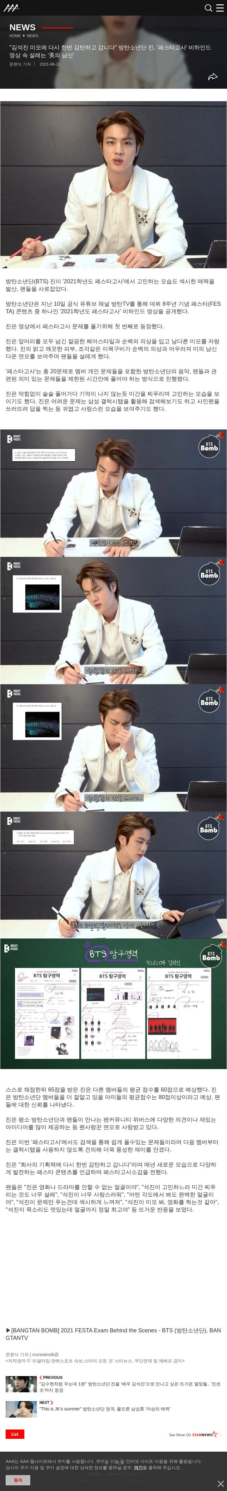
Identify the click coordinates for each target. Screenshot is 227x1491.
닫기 (221, 1484)
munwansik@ (45, 1354)
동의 (18, 1480)
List (15, 1434)
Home (15, 36)
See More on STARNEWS (195, 1434)
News (32, 36)
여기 (138, 1467)
